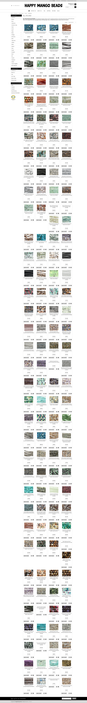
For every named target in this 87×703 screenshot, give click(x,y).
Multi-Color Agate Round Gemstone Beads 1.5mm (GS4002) (66, 494)
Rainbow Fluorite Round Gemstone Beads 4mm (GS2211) (41, 668)
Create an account (73, 0)
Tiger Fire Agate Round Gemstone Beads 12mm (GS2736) (54, 578)
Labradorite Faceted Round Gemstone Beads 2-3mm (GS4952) (66, 278)
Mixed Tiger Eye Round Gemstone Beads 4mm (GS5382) (28, 159)
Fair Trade (13, 76)
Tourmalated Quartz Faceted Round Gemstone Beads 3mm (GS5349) (29, 177)
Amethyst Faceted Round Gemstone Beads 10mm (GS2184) (29, 668)
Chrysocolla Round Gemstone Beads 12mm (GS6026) (41, 33)
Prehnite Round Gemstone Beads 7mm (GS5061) (53, 278)
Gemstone (15, 13)
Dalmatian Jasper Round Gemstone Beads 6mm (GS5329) (54, 177)
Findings (12, 34)
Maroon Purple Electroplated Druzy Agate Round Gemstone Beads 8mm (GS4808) (29, 386)
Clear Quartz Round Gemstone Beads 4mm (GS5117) (66, 260)
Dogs (12, 30)
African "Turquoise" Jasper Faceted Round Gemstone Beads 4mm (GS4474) (66, 440)
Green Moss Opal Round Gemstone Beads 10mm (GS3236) (66, 530)
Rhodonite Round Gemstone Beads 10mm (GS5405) (54, 123)
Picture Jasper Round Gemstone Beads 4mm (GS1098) (66, 686)
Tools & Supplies (14, 63)
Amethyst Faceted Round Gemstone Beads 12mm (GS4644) (29, 422)
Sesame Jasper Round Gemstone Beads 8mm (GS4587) (28, 440)
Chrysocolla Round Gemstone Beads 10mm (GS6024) (41, 440)
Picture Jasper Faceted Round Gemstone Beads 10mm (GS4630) (54, 422)
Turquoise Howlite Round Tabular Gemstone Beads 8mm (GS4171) (29, 494)
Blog (12, 85)
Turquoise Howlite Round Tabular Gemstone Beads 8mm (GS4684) (41, 404)
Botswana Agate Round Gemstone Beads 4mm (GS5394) (41, 141)
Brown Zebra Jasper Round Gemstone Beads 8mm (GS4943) (41, 296)
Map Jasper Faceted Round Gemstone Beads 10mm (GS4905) (53, 314)
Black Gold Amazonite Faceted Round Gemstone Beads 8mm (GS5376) (41, 159)
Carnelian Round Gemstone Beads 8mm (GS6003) (41, 87)
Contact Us (13, 70)
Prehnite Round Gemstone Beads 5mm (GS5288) (28, 213)
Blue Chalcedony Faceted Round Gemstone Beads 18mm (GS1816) (41, 686)
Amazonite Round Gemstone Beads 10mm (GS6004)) (66, 123)
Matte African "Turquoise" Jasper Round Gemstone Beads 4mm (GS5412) (41, 123)
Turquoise (13, 59)
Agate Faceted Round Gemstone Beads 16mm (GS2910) (29, 578)
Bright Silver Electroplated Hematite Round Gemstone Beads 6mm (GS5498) (53, 87)
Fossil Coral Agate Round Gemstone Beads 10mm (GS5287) (41, 213)
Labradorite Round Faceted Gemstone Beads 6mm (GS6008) (54, 458)
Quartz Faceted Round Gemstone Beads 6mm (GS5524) (54, 69)
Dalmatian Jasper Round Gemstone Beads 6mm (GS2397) (66, 632)
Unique (12, 61)
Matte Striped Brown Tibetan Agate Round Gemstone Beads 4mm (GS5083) (41, 278)
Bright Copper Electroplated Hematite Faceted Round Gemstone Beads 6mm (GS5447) (41, 105)
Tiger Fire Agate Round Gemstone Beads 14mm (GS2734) (66, 578)
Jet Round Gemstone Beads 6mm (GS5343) (41, 177)
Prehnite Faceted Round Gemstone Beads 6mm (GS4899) (66, 314)
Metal (12, 44)
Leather (12, 42)
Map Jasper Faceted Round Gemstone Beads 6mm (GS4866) (41, 332)
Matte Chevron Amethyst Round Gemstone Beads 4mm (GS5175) (66, 242)
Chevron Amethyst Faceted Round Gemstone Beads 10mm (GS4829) (29, 368)
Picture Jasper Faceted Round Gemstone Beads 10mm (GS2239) (66, 650)
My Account (58, 0)
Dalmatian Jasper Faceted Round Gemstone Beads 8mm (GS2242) (54, 650)
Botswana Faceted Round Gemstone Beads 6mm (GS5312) (41, 195)
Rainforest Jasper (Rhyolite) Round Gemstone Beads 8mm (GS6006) (29, 51)
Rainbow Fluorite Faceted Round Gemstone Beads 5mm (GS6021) (53, 386)
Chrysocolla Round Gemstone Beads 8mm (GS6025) (54, 33)
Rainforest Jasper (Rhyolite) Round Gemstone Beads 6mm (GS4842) (54, 350)
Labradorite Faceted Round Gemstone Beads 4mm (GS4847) (28, 350)
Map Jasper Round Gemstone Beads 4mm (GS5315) (29, 195)
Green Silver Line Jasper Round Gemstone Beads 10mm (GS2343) (28, 650)
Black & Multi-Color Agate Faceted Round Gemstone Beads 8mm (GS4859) (66, 332)
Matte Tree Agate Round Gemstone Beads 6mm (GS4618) (54, 242)
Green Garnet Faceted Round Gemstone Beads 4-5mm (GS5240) (54, 224)
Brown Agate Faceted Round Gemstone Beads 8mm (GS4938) (66, 296)
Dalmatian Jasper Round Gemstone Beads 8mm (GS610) (41, 596)
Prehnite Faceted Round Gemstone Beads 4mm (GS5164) (41, 260)
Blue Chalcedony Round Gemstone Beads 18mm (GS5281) (54, 206)
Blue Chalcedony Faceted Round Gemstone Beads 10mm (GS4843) (41, 350)
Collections (13, 23)
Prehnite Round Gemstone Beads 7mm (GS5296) (53, 195)
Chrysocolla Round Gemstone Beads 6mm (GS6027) (29, 33)
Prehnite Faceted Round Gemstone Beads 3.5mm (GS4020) (54, 494)
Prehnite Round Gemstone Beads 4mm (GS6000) (53, 51)
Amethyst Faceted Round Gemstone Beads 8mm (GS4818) (41, 368)
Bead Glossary (14, 90)
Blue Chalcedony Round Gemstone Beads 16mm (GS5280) (66, 206)
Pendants (13, 52)
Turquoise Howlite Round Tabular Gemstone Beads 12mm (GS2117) (53, 668)
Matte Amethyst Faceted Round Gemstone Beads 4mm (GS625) (28, 596)
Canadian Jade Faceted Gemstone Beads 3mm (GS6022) (54, 596)
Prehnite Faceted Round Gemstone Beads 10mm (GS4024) (41, 494)
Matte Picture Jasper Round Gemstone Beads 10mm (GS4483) (53, 440)
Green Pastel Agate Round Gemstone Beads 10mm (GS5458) (28, 105)
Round (26, 13)
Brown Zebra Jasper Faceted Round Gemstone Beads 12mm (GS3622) (54, 512)
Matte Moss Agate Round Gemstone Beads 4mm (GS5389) (54, 141)
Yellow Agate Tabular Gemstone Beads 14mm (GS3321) (54, 530)
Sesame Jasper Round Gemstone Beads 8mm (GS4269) (28, 476)
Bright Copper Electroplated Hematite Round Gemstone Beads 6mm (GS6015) (66, 33)
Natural (12, 46)
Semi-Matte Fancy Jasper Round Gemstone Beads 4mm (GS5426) (28, 123)
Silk (12, 55)
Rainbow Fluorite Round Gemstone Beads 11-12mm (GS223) (66, 596)
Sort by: (66, 22)
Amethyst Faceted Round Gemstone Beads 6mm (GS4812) (54, 362)
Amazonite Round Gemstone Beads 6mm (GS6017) (66, 224)
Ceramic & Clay (14, 25)
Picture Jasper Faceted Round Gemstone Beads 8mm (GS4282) (66, 458)
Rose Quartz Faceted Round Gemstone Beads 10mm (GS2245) (41, 643)
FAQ (12, 74)
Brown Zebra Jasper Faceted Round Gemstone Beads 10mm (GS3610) (66, 512)
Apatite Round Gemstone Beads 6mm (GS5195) (41, 242)
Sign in (68, 0)
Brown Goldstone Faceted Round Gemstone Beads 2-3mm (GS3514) (28, 530)
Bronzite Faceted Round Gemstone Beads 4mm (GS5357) (66, 159)
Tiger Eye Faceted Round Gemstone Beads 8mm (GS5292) (66, 195)
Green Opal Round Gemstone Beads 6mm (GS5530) (41, 69)
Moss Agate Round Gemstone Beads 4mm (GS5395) (29, 141)
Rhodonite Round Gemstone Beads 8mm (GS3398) (41, 530)
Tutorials (13, 87)
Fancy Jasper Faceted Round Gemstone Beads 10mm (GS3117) (41, 549)
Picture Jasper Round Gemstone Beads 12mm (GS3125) (28, 548)
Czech (12, 28)
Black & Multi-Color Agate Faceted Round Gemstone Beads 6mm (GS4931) (28, 314)
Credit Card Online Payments (13, 99)
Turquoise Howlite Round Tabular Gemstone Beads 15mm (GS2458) (41, 632)
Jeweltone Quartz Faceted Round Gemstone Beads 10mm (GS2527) (54, 614)
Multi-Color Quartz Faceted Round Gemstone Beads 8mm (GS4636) (41, 422)
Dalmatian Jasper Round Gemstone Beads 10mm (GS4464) (41, 458)
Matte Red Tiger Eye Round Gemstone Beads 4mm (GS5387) (66, 141)
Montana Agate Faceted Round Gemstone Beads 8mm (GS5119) (54, 260)
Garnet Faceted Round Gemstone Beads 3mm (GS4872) (28, 332)
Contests (13, 89)
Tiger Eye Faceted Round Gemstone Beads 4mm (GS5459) (66, 87)
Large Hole (13, 40)
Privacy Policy (13, 80)
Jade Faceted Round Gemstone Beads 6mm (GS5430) (66, 105)
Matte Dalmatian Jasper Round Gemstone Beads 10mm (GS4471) (29, 458)
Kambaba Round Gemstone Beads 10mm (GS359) (28, 614)
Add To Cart (26, 39)
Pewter (12, 50)
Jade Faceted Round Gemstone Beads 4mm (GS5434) (54, 105)
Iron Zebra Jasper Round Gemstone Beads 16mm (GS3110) (54, 549)
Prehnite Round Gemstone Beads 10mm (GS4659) (53, 404)
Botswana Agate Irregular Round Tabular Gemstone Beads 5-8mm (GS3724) (41, 512)
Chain (12, 27)
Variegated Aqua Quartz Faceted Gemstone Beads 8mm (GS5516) (28, 87)
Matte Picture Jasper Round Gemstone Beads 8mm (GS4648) (66, 404)
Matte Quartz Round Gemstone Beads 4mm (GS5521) (66, 69)
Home (12, 13)
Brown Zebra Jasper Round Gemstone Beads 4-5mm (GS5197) (28, 242)
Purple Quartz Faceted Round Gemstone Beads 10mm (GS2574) (66, 614)
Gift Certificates (63, 0)
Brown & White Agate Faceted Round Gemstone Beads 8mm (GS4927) (41, 314)
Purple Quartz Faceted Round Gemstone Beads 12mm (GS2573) (29, 632)
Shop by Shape (21, 13)
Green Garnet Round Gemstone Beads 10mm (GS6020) (66, 668)
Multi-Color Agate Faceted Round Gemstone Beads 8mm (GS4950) (29, 296)
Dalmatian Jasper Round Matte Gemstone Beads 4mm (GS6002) (41, 51)
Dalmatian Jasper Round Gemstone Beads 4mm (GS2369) (54, 632)
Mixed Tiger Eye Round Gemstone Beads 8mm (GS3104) (66, 542)
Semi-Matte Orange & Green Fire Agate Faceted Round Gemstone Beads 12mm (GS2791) (41, 579)
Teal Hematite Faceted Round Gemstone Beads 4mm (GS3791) (28, 512)
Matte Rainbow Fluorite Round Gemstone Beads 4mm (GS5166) (28, 260)
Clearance (13, 17)
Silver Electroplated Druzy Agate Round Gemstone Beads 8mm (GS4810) (66, 368)
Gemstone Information (15, 92)
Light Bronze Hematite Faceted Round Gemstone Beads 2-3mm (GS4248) (41, 476)
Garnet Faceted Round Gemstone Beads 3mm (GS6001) (28, 686)
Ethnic (12, 32)
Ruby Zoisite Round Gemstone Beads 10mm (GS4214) (54, 476)
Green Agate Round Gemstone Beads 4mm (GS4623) (66, 422)
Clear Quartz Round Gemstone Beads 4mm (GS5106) (29, 278)
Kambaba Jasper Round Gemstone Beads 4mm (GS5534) (28, 69)
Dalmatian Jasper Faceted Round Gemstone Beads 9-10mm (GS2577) (41, 607)
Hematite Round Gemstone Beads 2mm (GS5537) (66, 51)
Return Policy (13, 78)
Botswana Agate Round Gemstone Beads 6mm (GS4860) (54, 332)
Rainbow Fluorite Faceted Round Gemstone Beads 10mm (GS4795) (41, 386)
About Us (13, 72)
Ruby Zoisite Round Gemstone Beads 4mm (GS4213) (66, 476)
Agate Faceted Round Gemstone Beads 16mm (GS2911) (66, 560)
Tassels (12, 57)
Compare (52, 0)
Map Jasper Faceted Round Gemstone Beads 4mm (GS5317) (66, 177)
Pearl (12, 48)
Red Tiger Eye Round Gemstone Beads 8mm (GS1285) (54, 679)
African (12, 19)
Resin (12, 54)
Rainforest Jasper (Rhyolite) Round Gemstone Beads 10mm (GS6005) (66, 350)
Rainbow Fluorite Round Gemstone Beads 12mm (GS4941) (54, 296)
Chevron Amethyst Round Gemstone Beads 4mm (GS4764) (66, 386)
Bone (12, 21)
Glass (12, 38)
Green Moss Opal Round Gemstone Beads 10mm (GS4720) (29, 404)
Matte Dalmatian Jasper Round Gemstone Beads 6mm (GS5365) (54, 159)
